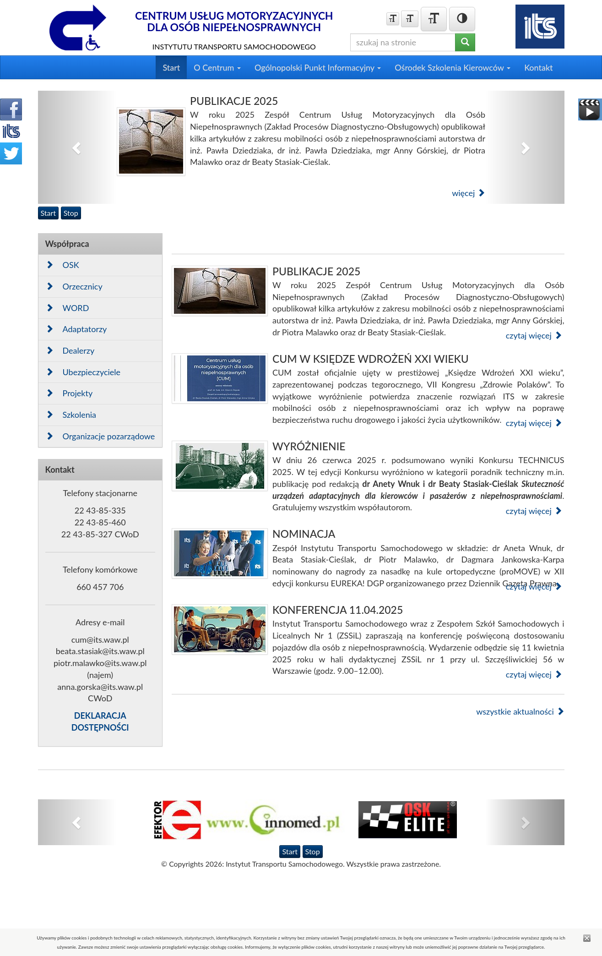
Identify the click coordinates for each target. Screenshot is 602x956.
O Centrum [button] (217, 67)
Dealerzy (70, 350)
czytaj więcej (534, 335)
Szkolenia (71, 415)
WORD (67, 308)
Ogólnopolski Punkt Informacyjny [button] (318, 67)
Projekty (69, 393)
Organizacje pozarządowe (100, 436)
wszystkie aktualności (520, 711)
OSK (62, 265)
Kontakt (538, 67)
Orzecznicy (74, 286)
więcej (468, 193)
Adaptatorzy (76, 329)
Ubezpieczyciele (83, 372)
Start (171, 67)
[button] (77, 147)
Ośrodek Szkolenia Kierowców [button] (452, 67)
